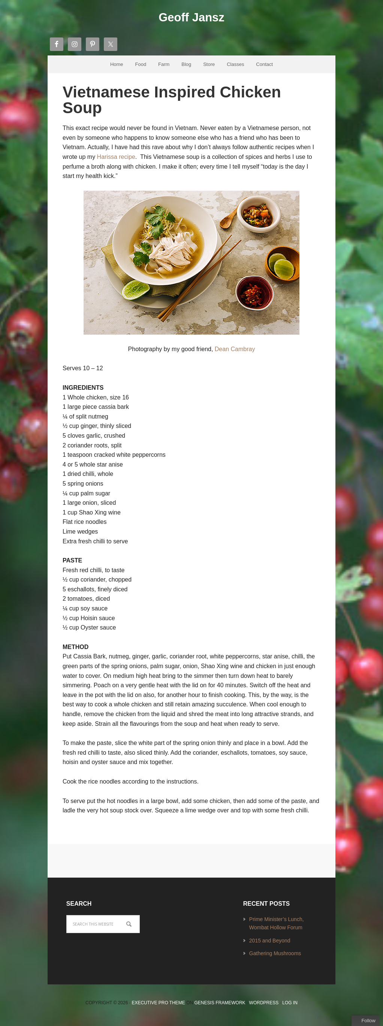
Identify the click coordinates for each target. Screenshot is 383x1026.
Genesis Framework (219, 1007)
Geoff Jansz (191, 19)
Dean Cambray (235, 353)
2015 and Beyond (269, 945)
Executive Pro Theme (158, 1007)
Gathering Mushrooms (275, 958)
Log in (290, 1007)
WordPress (264, 1007)
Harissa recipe (116, 161)
